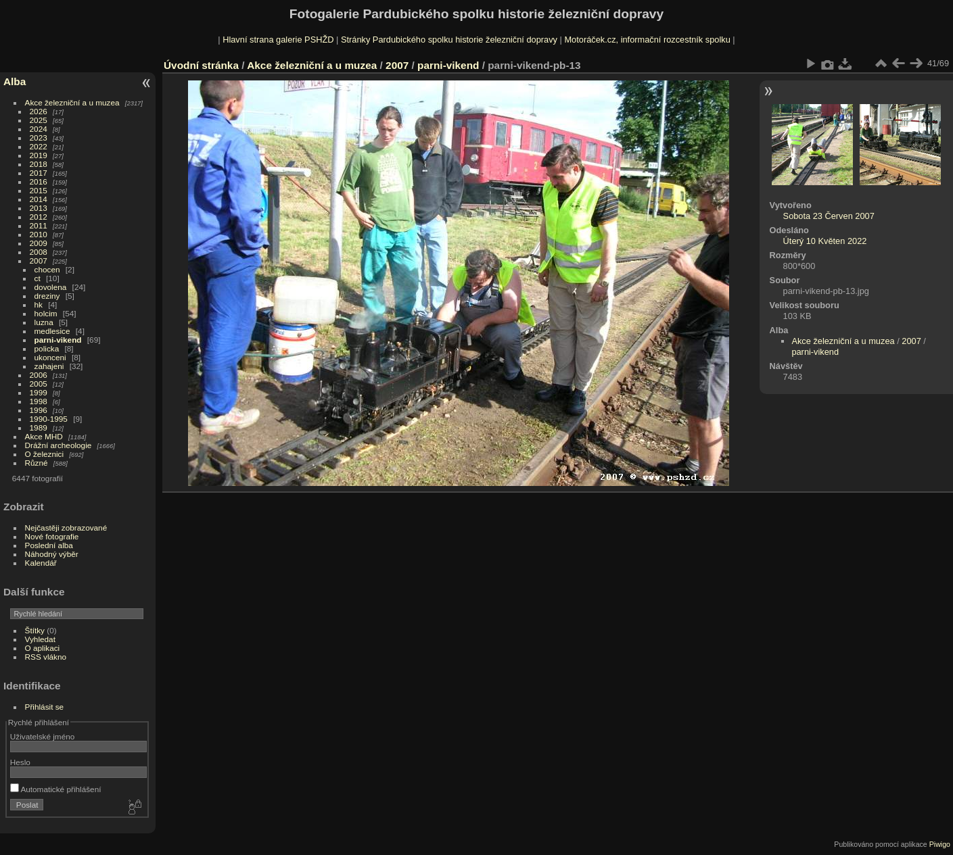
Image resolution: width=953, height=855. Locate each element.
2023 (38, 137)
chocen (47, 269)
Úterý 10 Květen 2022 (825, 241)
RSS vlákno (45, 656)
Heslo (20, 762)
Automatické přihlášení (55, 789)
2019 (38, 155)
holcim (45, 313)
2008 (38, 251)
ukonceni (50, 357)
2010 (38, 234)
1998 (38, 401)
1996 (38, 410)
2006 (38, 374)
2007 (38, 260)
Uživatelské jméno (42, 736)
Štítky (35, 630)
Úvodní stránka (201, 65)
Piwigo (939, 844)
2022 (38, 146)
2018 (38, 164)
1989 (38, 427)
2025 (38, 120)
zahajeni (49, 366)
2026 (38, 111)
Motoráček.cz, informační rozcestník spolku (647, 39)
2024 (38, 128)
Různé (36, 462)
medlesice (52, 330)
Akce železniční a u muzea (72, 102)
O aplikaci (42, 647)
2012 (38, 216)
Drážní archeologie (58, 445)
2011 (38, 225)
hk (38, 304)
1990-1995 (49, 418)
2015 (38, 190)
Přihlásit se (44, 706)
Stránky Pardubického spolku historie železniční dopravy (449, 39)
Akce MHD (44, 436)
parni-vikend (58, 339)
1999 (38, 392)
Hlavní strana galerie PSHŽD (278, 39)
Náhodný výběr (51, 553)
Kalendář (41, 562)
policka (47, 348)
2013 (38, 207)
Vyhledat (40, 639)
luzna (43, 322)
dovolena (50, 287)
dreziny (47, 295)
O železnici (44, 453)
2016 (38, 181)
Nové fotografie (52, 536)
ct (37, 278)
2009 (38, 243)
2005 (38, 383)
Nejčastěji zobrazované (66, 527)
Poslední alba (49, 545)
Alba (14, 81)
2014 (38, 199)
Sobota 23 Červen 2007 (829, 216)
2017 (38, 172)
